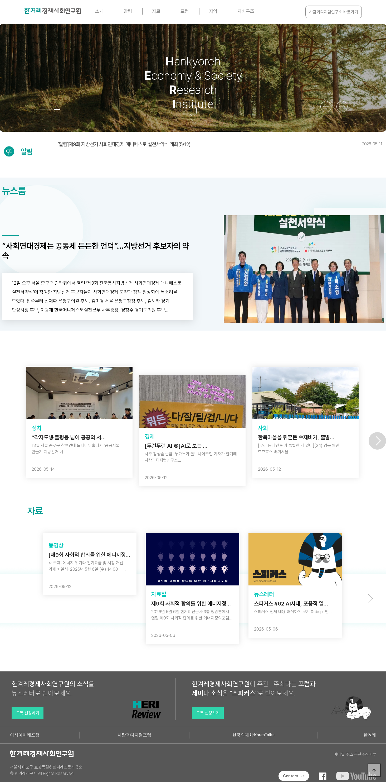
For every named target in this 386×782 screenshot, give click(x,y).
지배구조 (245, 11)
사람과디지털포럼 (134, 734)
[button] (42, 109)
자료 (156, 11)
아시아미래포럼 (25, 734)
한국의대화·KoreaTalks (253, 734)
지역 (213, 11)
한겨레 (369, 734)
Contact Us (294, 776)
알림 (128, 11)
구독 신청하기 (27, 713)
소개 (99, 11)
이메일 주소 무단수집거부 (355, 754)
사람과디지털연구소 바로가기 (333, 12)
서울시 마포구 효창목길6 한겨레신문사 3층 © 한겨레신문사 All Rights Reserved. (46, 770)
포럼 (184, 11)
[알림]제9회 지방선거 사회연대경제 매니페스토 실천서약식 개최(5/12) (219, 144)
